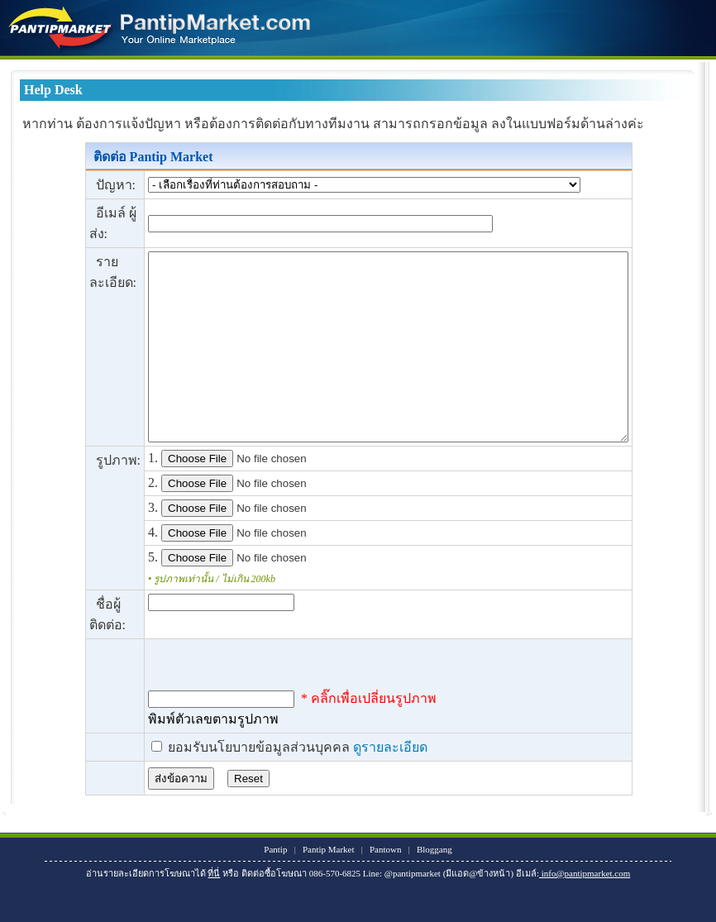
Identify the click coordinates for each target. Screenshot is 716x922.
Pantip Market (329, 886)
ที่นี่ (214, 910)
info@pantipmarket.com (584, 910)
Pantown (386, 886)
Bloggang (434, 886)
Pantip (275, 886)
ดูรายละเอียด (361, 784)
